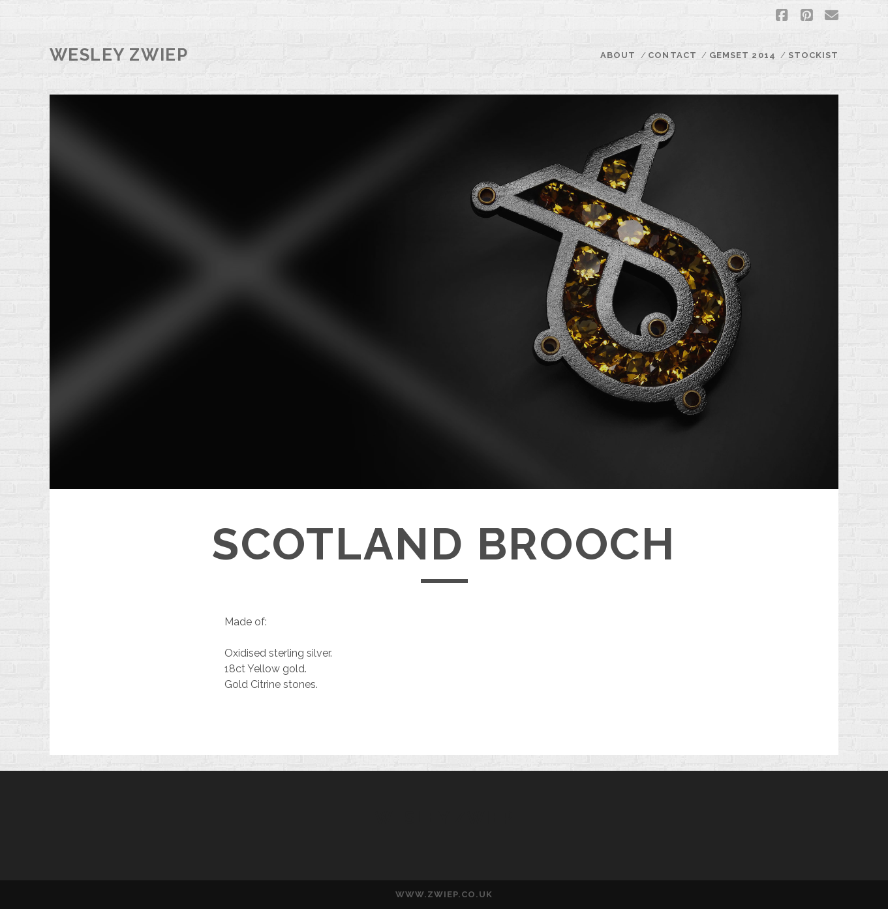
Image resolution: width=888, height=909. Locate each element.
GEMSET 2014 (742, 55)
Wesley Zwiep (119, 55)
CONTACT (672, 55)
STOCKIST (813, 55)
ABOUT (617, 55)
